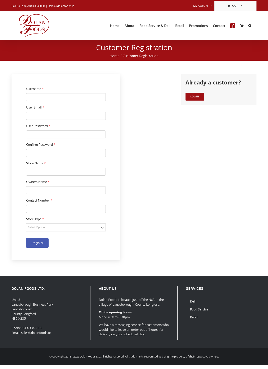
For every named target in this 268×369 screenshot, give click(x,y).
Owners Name (37, 182)
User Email (35, 107)
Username (35, 89)
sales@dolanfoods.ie (61, 6)
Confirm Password (40, 145)
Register (37, 243)
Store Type (35, 219)
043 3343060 (37, 6)
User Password (38, 126)
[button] (249, 25)
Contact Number (39, 200)
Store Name (36, 163)
